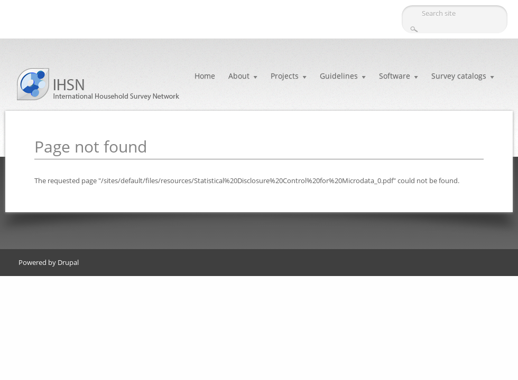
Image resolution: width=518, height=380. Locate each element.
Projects (285, 76)
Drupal (68, 262)
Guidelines (339, 76)
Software (394, 76)
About (238, 76)
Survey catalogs (458, 76)
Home (205, 76)
